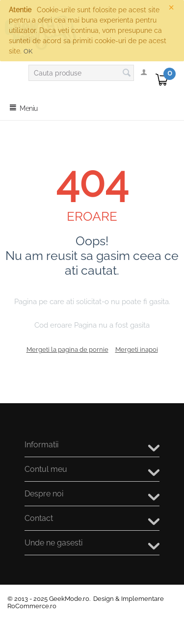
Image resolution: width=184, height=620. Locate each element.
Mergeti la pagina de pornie (67, 349)
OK (28, 51)
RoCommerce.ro (31, 606)
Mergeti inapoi (136, 349)
